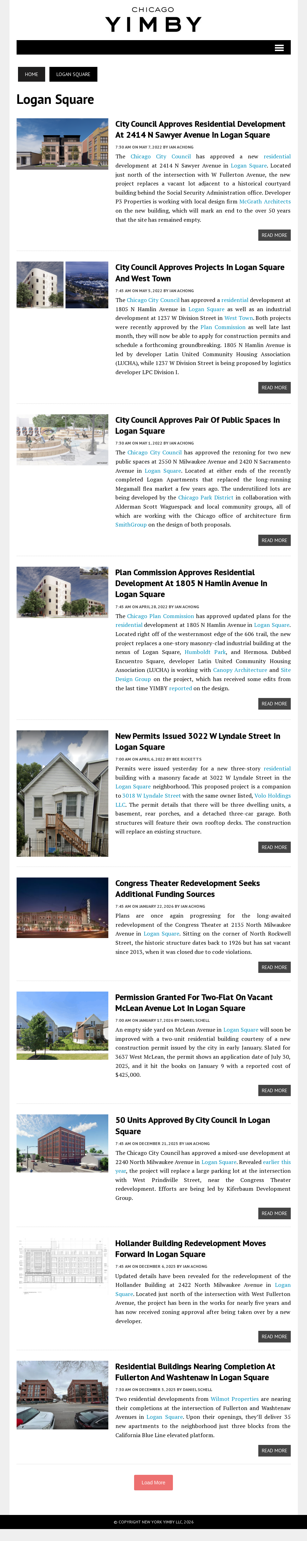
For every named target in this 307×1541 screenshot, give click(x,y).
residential (277, 156)
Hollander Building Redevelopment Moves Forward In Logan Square (190, 1256)
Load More (153, 1494)
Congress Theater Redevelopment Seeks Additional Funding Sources (187, 888)
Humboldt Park (205, 652)
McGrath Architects (264, 201)
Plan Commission (223, 327)
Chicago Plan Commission (160, 616)
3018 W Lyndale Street (151, 795)
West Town (238, 318)
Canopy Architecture (240, 670)
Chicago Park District (206, 497)
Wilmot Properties (235, 1409)
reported (180, 688)
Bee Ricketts (186, 759)
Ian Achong (181, 147)
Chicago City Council (161, 156)
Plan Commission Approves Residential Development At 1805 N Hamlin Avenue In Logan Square (191, 583)
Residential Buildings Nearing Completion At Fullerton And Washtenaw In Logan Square (195, 1381)
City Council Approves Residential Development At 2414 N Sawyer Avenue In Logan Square (200, 129)
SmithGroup (131, 524)
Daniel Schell (195, 1022)
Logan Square (249, 165)
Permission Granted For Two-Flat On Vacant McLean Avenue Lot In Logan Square (194, 1004)
